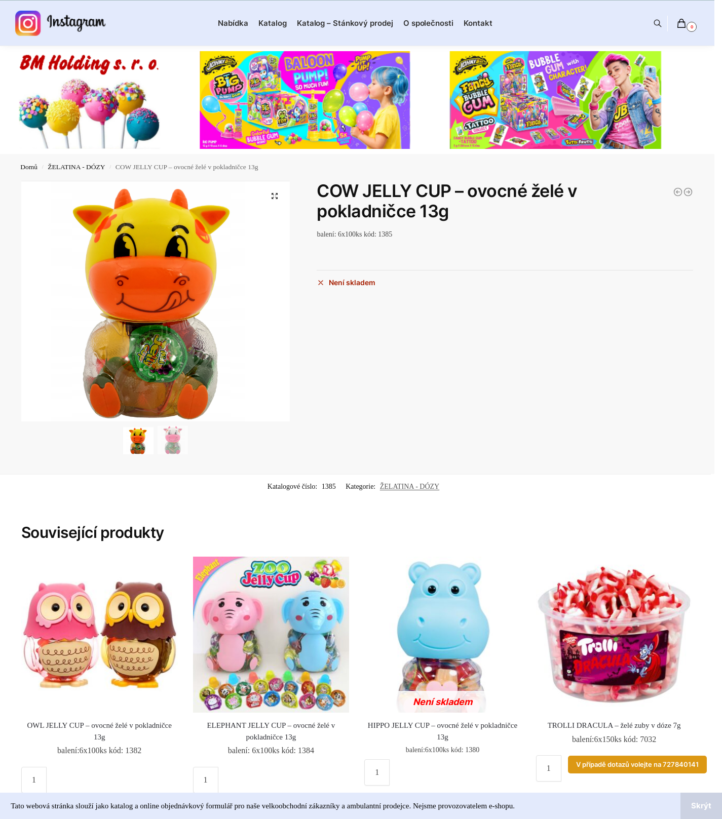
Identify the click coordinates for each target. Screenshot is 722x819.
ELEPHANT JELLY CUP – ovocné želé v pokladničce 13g (271, 731)
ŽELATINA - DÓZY (76, 167)
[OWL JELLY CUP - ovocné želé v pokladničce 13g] (688, 192)
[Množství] (34, 780)
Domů (28, 167)
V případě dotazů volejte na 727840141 (637, 764)
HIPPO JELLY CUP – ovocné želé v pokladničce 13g (442, 731)
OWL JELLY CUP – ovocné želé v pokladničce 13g (99, 731)
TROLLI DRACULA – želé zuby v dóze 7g (614, 725)
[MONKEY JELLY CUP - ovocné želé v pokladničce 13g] (678, 192)
